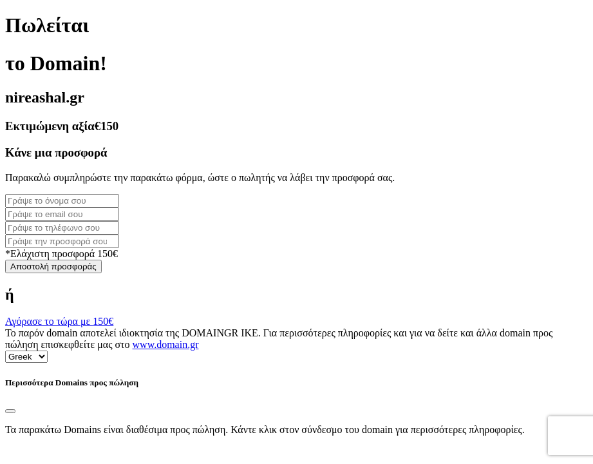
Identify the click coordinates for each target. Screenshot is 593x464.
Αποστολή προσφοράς (53, 266)
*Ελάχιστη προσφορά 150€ (61, 253)
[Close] (10, 411)
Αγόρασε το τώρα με (59, 321)
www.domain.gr (166, 344)
